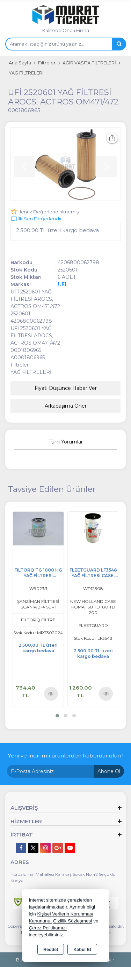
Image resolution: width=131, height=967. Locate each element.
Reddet (50, 949)
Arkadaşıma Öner (66, 406)
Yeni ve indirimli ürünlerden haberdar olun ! (65, 755)
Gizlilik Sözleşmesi (72, 920)
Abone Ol (108, 771)
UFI (62, 284)
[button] (57, 715)
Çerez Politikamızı (48, 927)
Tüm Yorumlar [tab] (66, 442)
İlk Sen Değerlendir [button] (36, 218)
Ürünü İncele (50, 693)
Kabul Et (82, 949)
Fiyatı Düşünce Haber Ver (66, 388)
